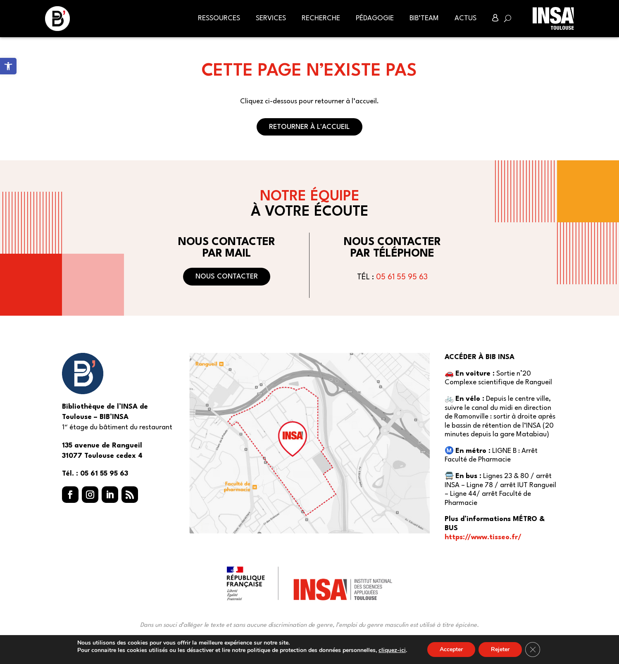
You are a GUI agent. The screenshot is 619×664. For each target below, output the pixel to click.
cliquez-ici (392, 650)
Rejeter (500, 649)
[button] (70, 494)
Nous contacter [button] (226, 276)
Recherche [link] (321, 18)
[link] (8, 66)
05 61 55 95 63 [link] (402, 277)
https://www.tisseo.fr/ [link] (483, 537)
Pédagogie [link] (375, 18)
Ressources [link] (219, 18)
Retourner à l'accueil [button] (309, 127)
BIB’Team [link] (424, 18)
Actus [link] (465, 18)
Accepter (451, 649)
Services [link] (271, 18)
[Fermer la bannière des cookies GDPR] (532, 649)
